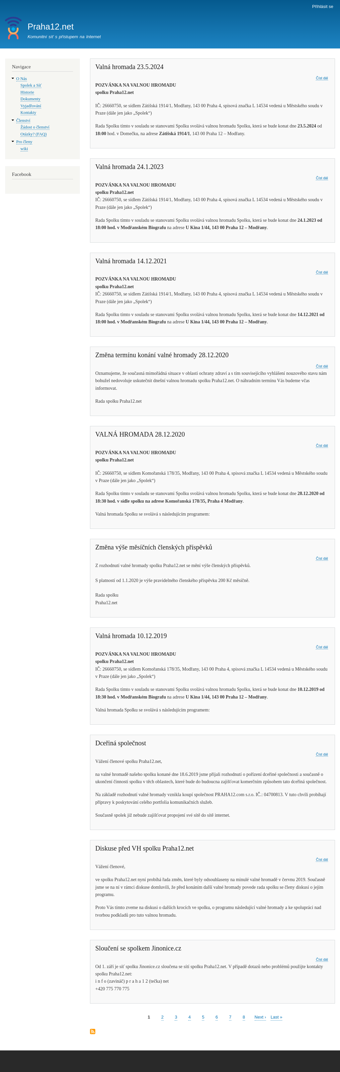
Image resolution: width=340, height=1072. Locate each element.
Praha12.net (51, 26)
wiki (24, 148)
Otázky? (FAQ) (34, 134)
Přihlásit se (322, 6)
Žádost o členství (35, 127)
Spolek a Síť (31, 85)
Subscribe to (92, 1032)
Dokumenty (31, 99)
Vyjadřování (31, 106)
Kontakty (29, 112)
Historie (27, 92)
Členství (23, 120)
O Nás (21, 78)
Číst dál (322, 78)
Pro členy (24, 141)
